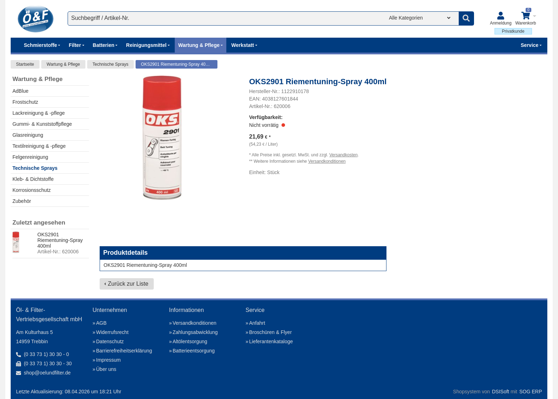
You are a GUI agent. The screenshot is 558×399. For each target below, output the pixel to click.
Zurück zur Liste (128, 284)
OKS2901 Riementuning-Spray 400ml (176, 64)
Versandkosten (343, 154)
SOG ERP (530, 391)
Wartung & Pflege (63, 64)
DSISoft (500, 391)
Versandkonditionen (327, 161)
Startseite (25, 64)
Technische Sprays (110, 64)
